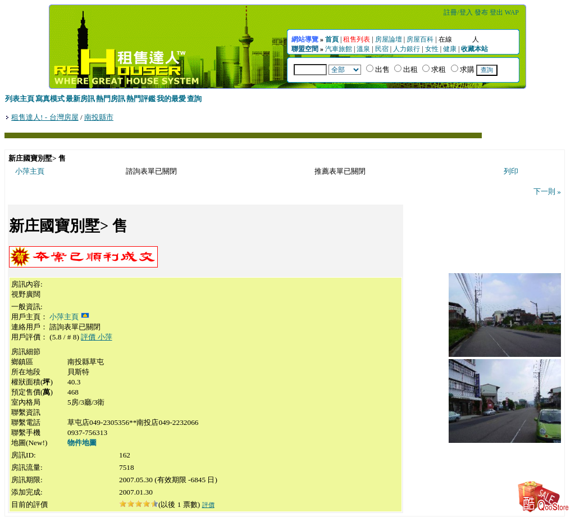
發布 (481, 12)
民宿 (382, 49)
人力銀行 (406, 49)
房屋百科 (420, 39)
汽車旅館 (338, 49)
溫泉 (363, 49)
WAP (512, 12)
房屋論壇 (388, 39)
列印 (511, 171)
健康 (450, 49)
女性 (432, 49)
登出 (496, 12)
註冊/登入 (458, 12)
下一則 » (547, 191)
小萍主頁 (29, 171)
